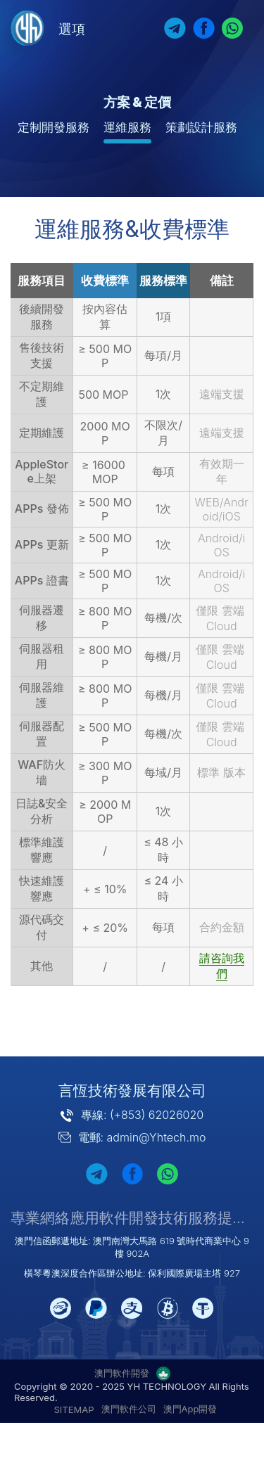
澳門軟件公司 (128, 1408)
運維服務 (127, 127)
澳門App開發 (190, 1408)
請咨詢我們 (221, 965)
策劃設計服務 (201, 127)
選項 (71, 28)
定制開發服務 (53, 127)
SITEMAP (74, 1409)
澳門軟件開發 (121, 1373)
